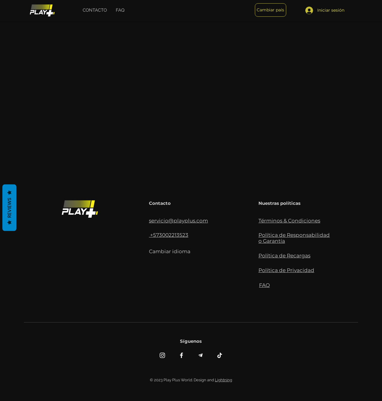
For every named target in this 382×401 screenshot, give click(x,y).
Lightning (223, 380)
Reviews (9, 207)
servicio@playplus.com (178, 221)
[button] (94, 10)
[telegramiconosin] (200, 355)
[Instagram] (162, 355)
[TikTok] (219, 355)
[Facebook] (181, 355)
